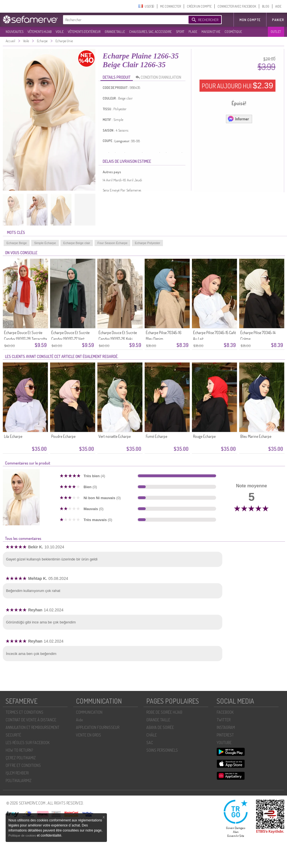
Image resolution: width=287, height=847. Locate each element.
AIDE (278, 6)
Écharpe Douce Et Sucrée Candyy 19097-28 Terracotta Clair (25, 338)
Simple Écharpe (45, 243)
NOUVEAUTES (14, 32)
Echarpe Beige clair (76, 243)
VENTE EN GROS (88, 735)
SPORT (180, 32)
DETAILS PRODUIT (117, 77)
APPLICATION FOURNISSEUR (97, 727)
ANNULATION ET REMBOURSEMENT (32, 727)
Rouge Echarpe (204, 436)
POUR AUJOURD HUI (237, 85)
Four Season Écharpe (112, 243)
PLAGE (193, 32)
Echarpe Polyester (147, 243)
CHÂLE (151, 735)
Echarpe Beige (16, 243)
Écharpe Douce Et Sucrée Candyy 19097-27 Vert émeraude (70, 338)
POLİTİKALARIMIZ (19, 780)
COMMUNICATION (89, 712)
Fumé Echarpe (156, 436)
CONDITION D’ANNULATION (159, 77)
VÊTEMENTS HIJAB (39, 32)
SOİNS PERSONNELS (162, 750)
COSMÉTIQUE (233, 32)
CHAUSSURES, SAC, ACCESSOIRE (150, 32)
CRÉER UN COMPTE (199, 6)
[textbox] (124, 19)
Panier (278, 20)
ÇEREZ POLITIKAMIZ (21, 757)
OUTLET (276, 32)
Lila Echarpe (13, 436)
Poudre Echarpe (63, 436)
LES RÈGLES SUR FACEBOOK (28, 742)
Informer (238, 118)
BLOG (265, 6)
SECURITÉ (13, 735)
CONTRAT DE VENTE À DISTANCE (31, 719)
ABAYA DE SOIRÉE (160, 727)
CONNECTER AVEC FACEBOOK (237, 6)
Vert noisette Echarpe (114, 436)
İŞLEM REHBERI (17, 773)
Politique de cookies (22, 835)
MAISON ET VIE (210, 32)
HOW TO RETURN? (19, 750)
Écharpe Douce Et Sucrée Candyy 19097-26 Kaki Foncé (117, 338)
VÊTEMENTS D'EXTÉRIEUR (84, 32)
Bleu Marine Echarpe (255, 436)
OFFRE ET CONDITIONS (23, 765)
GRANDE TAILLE (115, 32)
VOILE (60, 32)
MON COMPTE (250, 20)
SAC (149, 742)
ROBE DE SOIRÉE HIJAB (164, 712)
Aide (79, 719)
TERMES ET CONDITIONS (24, 712)
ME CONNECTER (170, 6)
